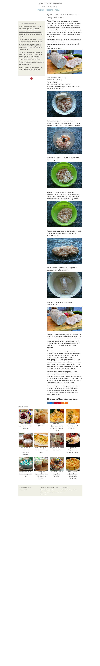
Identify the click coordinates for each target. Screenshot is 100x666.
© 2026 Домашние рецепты (25, 487)
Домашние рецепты (50, 3)
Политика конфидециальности (46, 489)
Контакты (42, 487)
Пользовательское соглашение (51, 487)
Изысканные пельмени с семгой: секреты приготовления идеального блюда (31, 34)
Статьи (57, 10)
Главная (41, 10)
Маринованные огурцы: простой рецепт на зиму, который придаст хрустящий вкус (30, 47)
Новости (49, 10)
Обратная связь (64, 487)
